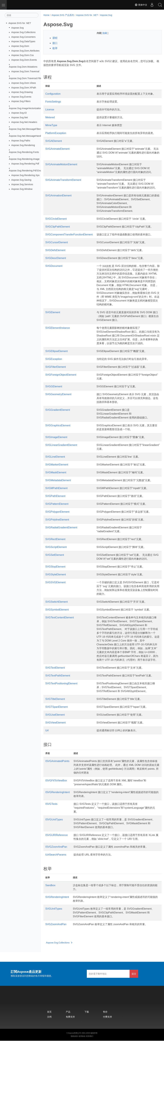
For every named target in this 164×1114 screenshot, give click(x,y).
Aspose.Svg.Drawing (22, 92)
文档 (49, 1089)
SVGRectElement (55, 577)
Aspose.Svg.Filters (21, 101)
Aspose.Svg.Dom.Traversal (25, 71)
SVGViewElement (55, 788)
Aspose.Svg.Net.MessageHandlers (27, 136)
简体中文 (141, 4)
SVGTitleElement (55, 764)
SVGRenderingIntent (57, 966)
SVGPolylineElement (57, 558)
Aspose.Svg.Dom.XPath (23, 87)
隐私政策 (74, 1109)
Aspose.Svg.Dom (20, 46)
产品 (68, 1084)
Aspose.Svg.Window (22, 189)
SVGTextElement (55, 725)
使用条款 (82, 1109)
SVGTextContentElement (59, 663)
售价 (105, 1084)
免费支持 (70, 1089)
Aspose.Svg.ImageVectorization (25, 108)
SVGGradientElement (57, 444)
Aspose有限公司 (74, 1106)
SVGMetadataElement (58, 515)
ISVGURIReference (56, 904)
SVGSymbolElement (57, 652)
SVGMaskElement (55, 507)
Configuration (53, 93)
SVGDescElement (55, 281)
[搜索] (21, 15)
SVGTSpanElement (56, 772)
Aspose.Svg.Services (22, 184)
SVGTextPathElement (57, 733)
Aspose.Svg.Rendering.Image (24, 159)
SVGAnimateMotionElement (61, 172)
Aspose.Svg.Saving (21, 179)
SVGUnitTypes (53, 978)
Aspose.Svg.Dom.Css (22, 55)
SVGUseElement (55, 780)
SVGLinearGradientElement (61, 479)
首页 (49, 1084)
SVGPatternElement (56, 542)
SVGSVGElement (55, 624)
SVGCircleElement (56, 234)
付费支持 (107, 1089)
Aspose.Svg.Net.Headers (24, 122)
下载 (86, 1084)
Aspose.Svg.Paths (20, 140)
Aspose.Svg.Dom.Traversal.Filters (26, 78)
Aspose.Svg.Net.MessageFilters (25, 129)
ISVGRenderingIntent (57, 857)
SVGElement (52, 339)
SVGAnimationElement (58, 211)
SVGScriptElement (56, 585)
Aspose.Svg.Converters (23, 37)
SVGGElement (53, 421)
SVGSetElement (54, 593)
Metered (50, 121)
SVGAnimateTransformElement (63, 191)
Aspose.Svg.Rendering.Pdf (25, 163)
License (49, 113)
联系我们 (89, 1109)
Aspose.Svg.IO (19, 113)
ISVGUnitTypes (54, 885)
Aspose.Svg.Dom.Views (23, 83)
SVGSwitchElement (56, 644)
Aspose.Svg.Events (21, 96)
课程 (54, 38)
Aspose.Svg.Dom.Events (24, 60)
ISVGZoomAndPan (56, 916)
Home (46, 15)
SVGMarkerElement (56, 499)
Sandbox (50, 954)
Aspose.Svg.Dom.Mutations (23, 66)
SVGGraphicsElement (57, 460)
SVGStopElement (55, 609)
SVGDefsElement (55, 273)
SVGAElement (53, 148)
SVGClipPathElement (57, 242)
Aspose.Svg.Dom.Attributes (25, 50)
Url (47, 796)
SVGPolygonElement (57, 550)
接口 (54, 43)
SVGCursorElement (56, 265)
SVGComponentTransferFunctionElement (69, 253)
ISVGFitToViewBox (56, 846)
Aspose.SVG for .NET (19, 23)
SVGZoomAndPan (55, 997)
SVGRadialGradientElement (61, 566)
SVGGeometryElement (58, 429)
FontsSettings (53, 105)
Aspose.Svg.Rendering (23, 145)
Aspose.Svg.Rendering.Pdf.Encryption (28, 170)
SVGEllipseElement (56, 385)
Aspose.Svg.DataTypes (23, 41)
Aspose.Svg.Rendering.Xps (25, 175)
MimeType (51, 129)
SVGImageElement (56, 471)
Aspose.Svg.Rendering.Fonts (24, 152)
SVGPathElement (55, 534)
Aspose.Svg (17, 27)
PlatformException (55, 137)
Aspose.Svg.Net (19, 117)
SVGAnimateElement (57, 156)
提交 (134, 1046)
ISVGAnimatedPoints (57, 826)
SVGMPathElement (56, 526)
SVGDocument (53, 289)
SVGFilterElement (55, 401)
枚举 (54, 48)
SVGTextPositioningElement (61, 745)
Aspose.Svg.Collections (23, 32)
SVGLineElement (55, 491)
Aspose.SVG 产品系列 (63, 15)
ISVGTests (51, 869)
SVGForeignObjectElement (60, 409)
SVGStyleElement (55, 616)
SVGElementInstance (57, 358)
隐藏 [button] (100, 33)
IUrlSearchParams (55, 924)
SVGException (53, 393)
